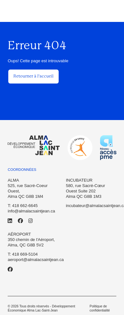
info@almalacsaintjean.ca (31, 211)
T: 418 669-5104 (23, 254)
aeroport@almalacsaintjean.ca (36, 259)
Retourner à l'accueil (33, 76)
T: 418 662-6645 (23, 205)
